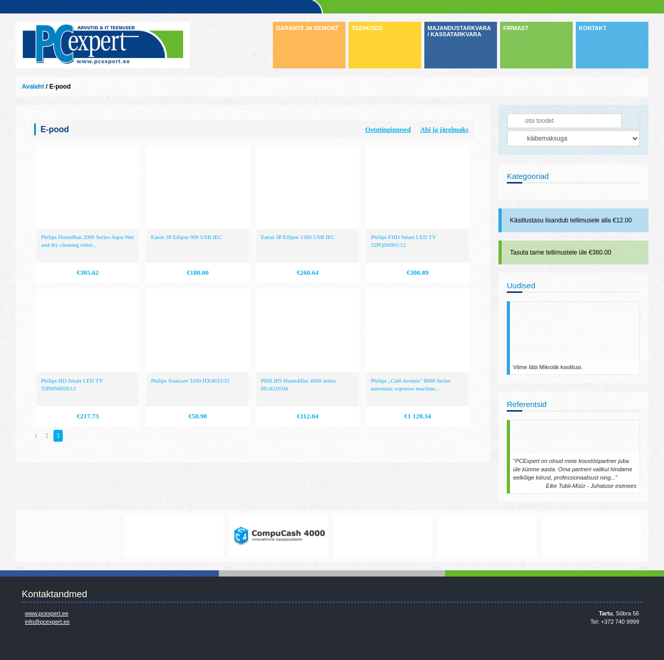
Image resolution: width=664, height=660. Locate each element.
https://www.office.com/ (174, 536)
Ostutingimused (388, 129)
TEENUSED (367, 28)
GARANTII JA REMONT (307, 28)
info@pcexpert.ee (47, 622)
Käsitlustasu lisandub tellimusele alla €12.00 (571, 220)
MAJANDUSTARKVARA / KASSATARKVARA (459, 31)
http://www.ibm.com (591, 536)
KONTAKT (592, 28)
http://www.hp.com (487, 536)
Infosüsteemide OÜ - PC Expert (103, 45)
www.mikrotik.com (70, 536)
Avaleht (33, 86)
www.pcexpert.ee (46, 613)
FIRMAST (516, 28)
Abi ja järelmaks (444, 129)
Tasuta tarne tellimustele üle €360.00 (560, 252)
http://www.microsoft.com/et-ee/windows (383, 536)
